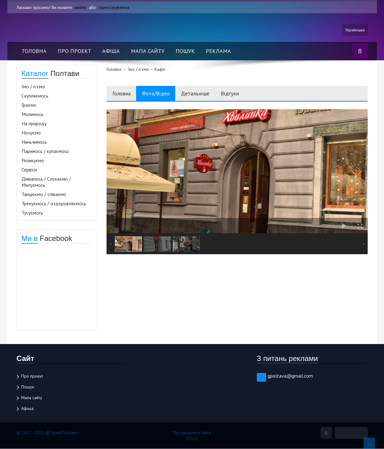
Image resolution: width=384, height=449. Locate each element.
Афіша (111, 51)
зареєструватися (114, 7)
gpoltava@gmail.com (290, 376)
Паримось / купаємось (45, 151)
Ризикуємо (33, 161)
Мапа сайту (147, 51)
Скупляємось (35, 96)
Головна (34, 51)
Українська (355, 30)
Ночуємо (31, 133)
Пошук (185, 51)
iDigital (192, 438)
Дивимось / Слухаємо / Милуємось (46, 182)
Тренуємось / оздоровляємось (54, 204)
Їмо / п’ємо (33, 87)
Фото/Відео (158, 93)
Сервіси (29, 170)
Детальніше (200, 93)
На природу (34, 124)
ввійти (80, 7)
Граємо (29, 105)
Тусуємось (32, 213)
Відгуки (235, 93)
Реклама (218, 51)
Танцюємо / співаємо (44, 194)
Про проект (74, 51)
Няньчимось (34, 142)
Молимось (32, 114)
